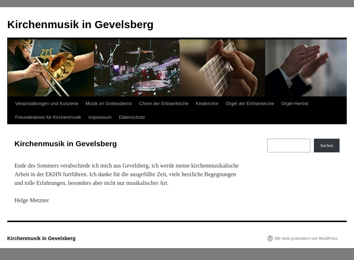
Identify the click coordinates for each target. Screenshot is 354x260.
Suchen (326, 145)
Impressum (100, 117)
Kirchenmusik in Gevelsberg (80, 24)
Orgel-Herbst (294, 103)
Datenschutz (132, 117)
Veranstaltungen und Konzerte (46, 103)
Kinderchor (207, 103)
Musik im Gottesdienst (109, 103)
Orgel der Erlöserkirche (250, 103)
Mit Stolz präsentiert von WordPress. (306, 238)
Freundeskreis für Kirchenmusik (48, 117)
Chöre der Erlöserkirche (164, 103)
